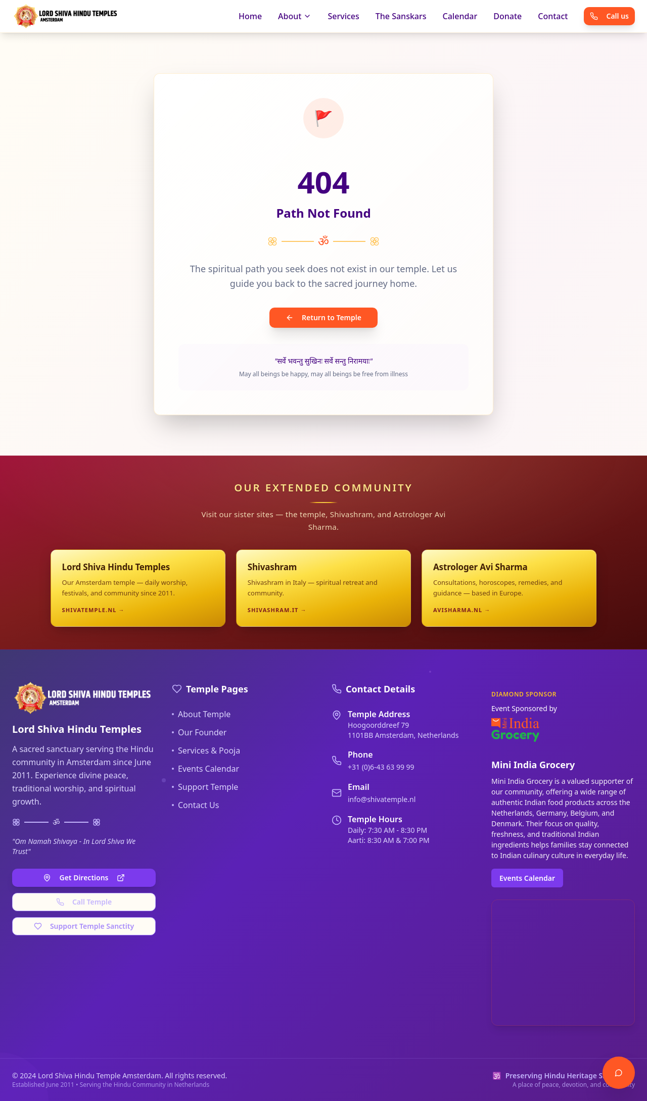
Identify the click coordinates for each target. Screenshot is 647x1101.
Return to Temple (323, 317)
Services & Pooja (206, 750)
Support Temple (205, 786)
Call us (609, 16)
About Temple (201, 714)
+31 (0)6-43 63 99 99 (381, 767)
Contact (553, 16)
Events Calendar (205, 768)
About (294, 16)
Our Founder (199, 732)
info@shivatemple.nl (381, 799)
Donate (507, 16)
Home (250, 16)
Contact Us (195, 805)
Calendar (460, 16)
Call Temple (84, 902)
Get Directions (83, 877)
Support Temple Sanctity (84, 926)
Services (343, 16)
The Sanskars (401, 16)
